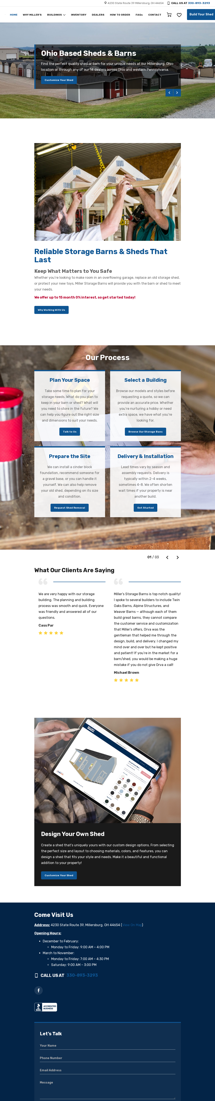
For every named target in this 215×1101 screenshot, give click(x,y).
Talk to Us (69, 431)
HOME (13, 14)
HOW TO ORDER (120, 14)
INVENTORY (78, 14)
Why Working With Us (51, 309)
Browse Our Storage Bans (145, 431)
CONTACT (154, 14)
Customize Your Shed (59, 80)
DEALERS (98, 14)
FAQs (139, 14)
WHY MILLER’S (32, 14)
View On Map (132, 925)
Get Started (145, 507)
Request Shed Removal (69, 507)
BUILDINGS (54, 14)
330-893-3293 (199, 3)
